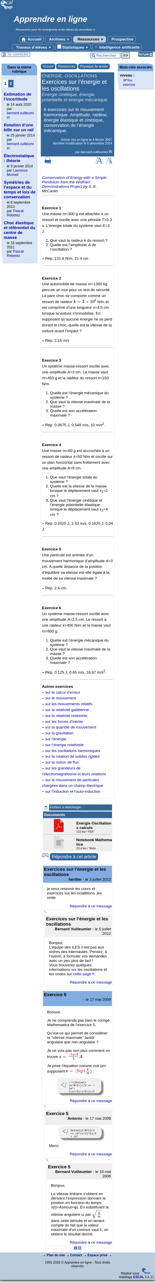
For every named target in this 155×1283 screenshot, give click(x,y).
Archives (58, 39)
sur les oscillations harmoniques (72, 751)
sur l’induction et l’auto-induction (72, 791)
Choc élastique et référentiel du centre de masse (19, 230)
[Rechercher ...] (105, 55)
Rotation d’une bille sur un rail (19, 127)
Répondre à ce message (91, 906)
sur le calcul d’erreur (62, 692)
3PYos (127, 80)
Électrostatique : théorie (19, 158)
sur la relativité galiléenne (67, 710)
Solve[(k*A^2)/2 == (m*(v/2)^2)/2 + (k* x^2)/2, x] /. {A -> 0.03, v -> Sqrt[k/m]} (80, 1134)
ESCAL (138, 1280)
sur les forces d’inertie (64, 721)
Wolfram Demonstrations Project (66, 184)
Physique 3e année (94, 66)
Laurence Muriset (17, 172)
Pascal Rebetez (15, 213)
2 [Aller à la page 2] (11, 83)
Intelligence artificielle (117, 47)
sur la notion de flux (62, 762)
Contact (75, 1258)
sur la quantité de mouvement (70, 727)
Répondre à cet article (74, 856)
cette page (82, 974)
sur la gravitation (59, 733)
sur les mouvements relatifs (68, 704)
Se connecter (17, 54)
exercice (129, 84)
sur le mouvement (60, 698)
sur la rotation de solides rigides (72, 756)
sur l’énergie (55, 739)
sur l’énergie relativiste (64, 745)
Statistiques (72, 47)
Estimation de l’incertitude (17, 96)
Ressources (89, 39)
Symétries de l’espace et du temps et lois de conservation (20, 189)
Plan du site (55, 1258)
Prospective (121, 39)
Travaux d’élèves (32, 47)
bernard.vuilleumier (94, 152)
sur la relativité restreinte (66, 716)
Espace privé (96, 1258)
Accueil (31, 39)
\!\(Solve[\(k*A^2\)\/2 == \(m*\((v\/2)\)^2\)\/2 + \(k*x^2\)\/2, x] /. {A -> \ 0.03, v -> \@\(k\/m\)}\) (79, 1086)
